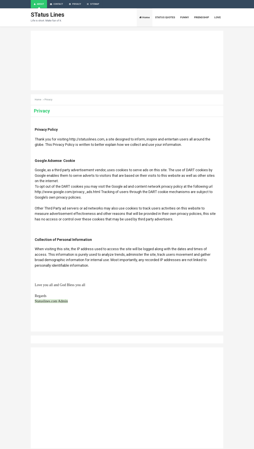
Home (38, 100)
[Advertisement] (127, 61)
